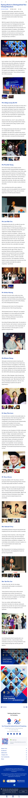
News (14, 759)
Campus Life (14, 754)
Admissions (14, 752)
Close (23, 791)
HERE (7, 770)
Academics (14, 750)
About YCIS (14, 748)
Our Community (14, 757)
